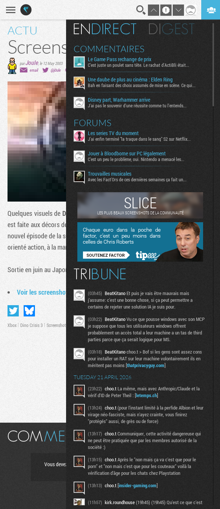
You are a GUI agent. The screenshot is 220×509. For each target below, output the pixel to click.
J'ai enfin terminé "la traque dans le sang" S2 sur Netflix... (139, 139)
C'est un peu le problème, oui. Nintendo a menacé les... (136, 159)
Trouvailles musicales (109, 174)
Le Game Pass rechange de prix (119, 59)
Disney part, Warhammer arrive (119, 100)
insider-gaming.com (138, 485)
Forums (93, 122)
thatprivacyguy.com (145, 365)
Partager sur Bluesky (29, 310)
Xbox (12, 325)
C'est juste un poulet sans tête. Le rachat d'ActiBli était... (138, 65)
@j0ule (56, 70)
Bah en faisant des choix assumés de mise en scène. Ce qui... (142, 85)
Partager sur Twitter (13, 310)
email (34, 70)
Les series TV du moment (113, 133)
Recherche (141, 10)
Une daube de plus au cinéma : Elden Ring (130, 80)
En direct (105, 29)
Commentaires (109, 48)
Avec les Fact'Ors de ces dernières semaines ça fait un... (137, 179)
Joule (32, 62)
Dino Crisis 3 (31, 325)
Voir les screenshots (44, 292)
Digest (172, 29)
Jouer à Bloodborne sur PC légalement (127, 154)
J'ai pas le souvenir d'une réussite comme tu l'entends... (137, 105)
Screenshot (56, 325)
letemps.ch (146, 395)
